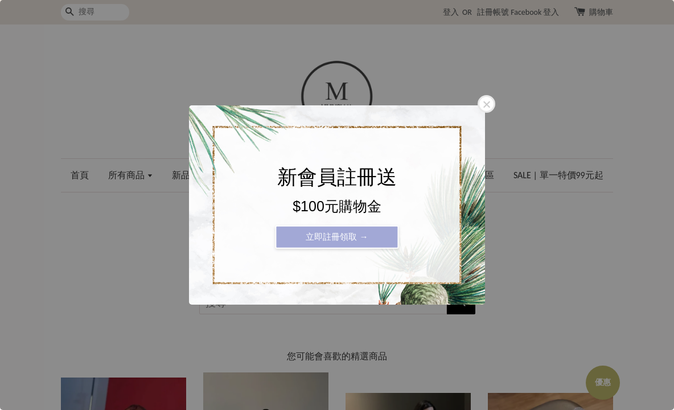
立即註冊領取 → (337, 236)
